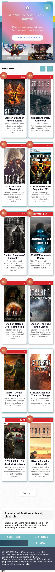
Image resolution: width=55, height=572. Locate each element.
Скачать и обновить (27, 37)
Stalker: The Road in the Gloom (41, 325)
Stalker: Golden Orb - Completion (14, 325)
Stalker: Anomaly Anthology (40, 119)
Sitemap (41, 542)
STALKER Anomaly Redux (41, 256)
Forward (27, 493)
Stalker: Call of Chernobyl (14, 187)
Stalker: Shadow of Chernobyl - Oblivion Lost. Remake (14, 256)
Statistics (41, 537)
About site (14, 537)
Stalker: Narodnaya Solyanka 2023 (40, 187)
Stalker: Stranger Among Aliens (14, 119)
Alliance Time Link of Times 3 (41, 462)
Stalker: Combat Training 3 (14, 394)
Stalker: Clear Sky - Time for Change (40, 394)
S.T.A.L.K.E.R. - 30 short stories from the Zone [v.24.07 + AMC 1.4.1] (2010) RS (14, 462)
